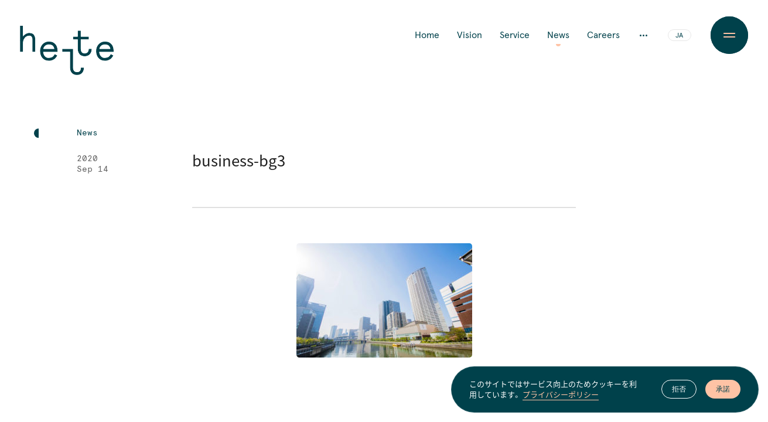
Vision (469, 35)
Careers (603, 35)
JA (679, 35)
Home (427, 35)
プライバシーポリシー (561, 395)
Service (515, 35)
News (558, 35)
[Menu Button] (729, 35)
